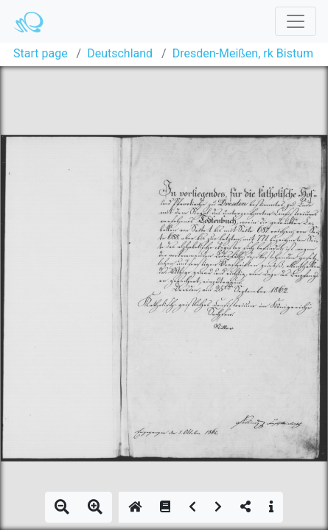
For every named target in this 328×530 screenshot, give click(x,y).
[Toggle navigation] (295, 21)
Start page (40, 53)
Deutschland (120, 53)
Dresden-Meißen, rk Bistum (242, 53)
